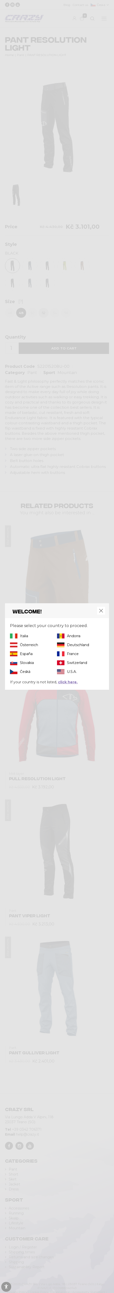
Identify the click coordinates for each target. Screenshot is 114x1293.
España (26, 654)
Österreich (29, 645)
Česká (25, 671)
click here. (68, 682)
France (73, 654)
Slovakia (27, 663)
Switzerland (77, 663)
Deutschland (78, 645)
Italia (24, 636)
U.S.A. (72, 671)
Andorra (73, 636)
